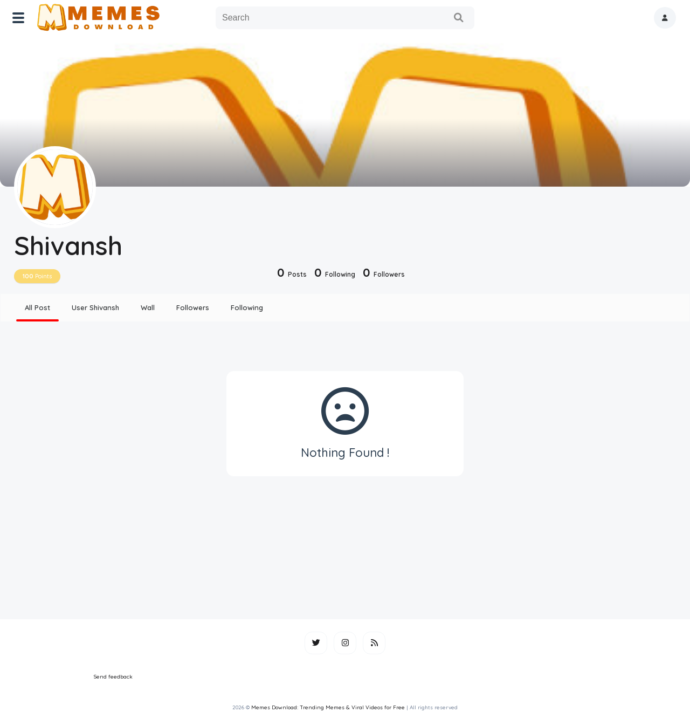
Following (247, 307)
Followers (192, 307)
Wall (148, 307)
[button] (665, 18)
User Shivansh (95, 307)
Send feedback (113, 676)
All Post (37, 307)
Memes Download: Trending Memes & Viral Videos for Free (328, 707)
